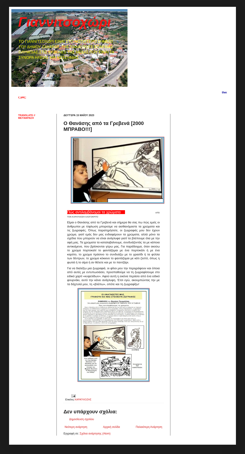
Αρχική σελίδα (111, 427)
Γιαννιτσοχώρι (64, 22)
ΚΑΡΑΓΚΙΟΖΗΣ (83, 399)
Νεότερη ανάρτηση (76, 427)
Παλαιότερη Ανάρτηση (149, 427)
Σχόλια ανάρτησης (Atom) (95, 433)
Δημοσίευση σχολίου (81, 419)
